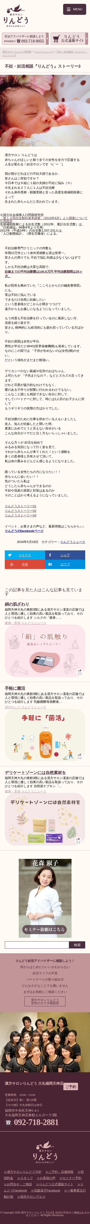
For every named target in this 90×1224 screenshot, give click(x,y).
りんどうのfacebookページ (24, 531)
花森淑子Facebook (47, 1190)
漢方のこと (12, 707)
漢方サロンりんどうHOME (16, 51)
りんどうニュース (44, 51)
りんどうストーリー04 (20, 515)
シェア (65, 555)
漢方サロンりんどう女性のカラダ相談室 (45, 1001)
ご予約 (70, 1087)
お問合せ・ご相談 (19, 1184)
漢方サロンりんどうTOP (24, 1172)
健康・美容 (12, 623)
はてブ (65, 564)
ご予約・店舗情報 (60, 1172)
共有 (25, 564)
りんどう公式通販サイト (56, 1184)
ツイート (25, 555)
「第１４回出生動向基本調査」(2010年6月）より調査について (44, 218)
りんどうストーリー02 (20, 511)
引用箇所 (6, 221)
